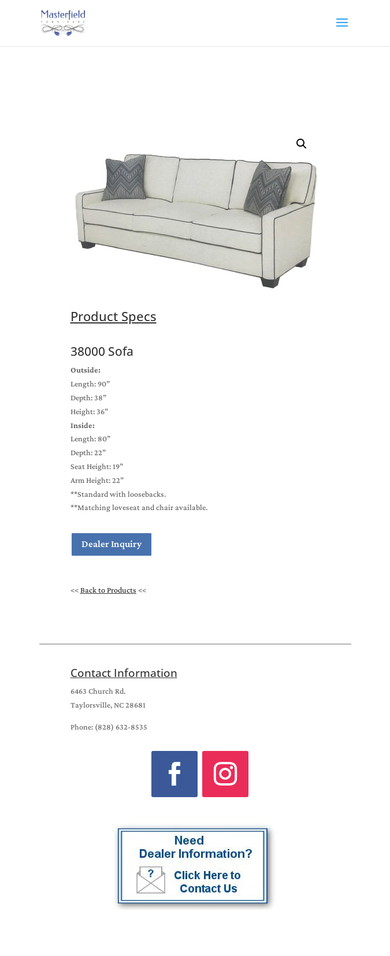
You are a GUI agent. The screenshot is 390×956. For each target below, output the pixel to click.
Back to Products (108, 589)
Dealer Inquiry (111, 543)
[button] (301, 143)
